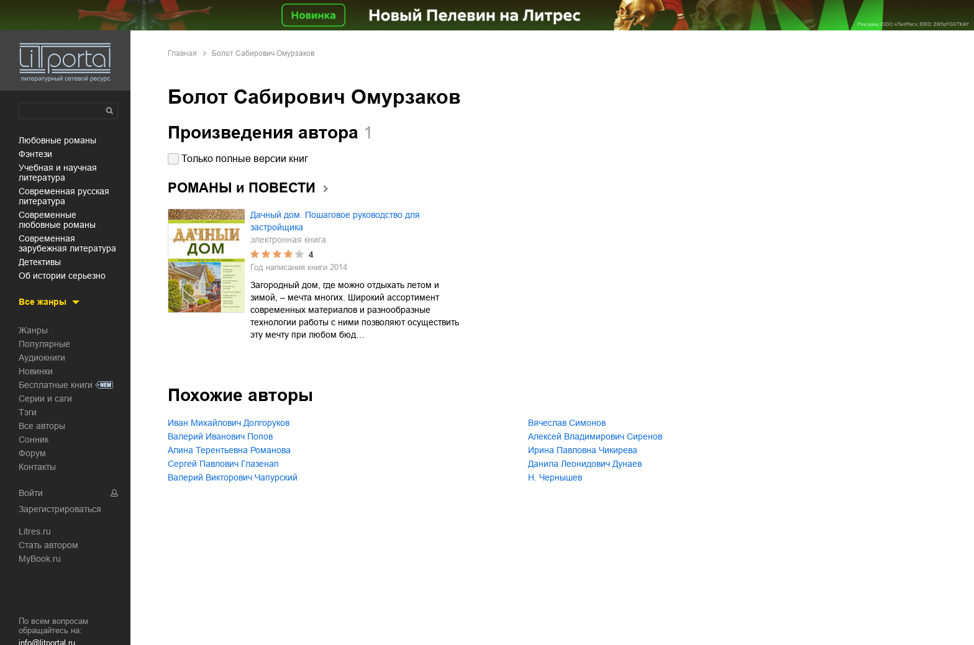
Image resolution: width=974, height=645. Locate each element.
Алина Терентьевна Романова (229, 450)
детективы (40, 262)
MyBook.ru (40, 559)
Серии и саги (45, 399)
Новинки (36, 371)
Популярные (44, 344)
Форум (32, 453)
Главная (182, 53)
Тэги (28, 412)
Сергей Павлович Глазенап (223, 464)
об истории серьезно (62, 276)
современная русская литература (64, 196)
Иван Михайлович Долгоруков (228, 423)
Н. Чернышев (555, 477)
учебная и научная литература (58, 173)
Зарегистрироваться (60, 509)
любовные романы (57, 140)
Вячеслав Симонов (567, 423)
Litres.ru (35, 531)
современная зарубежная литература (67, 243)
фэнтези (35, 154)
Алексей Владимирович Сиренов (595, 436)
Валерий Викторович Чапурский (233, 477)
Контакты (37, 467)
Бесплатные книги (56, 385)
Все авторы (42, 426)
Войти (31, 493)
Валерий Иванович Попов (220, 436)
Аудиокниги (42, 358)
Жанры (33, 330)
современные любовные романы (57, 220)
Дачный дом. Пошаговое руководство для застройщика (335, 221)
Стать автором (48, 545)
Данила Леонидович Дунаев (585, 464)
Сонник (33, 439)
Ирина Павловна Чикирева (582, 450)
